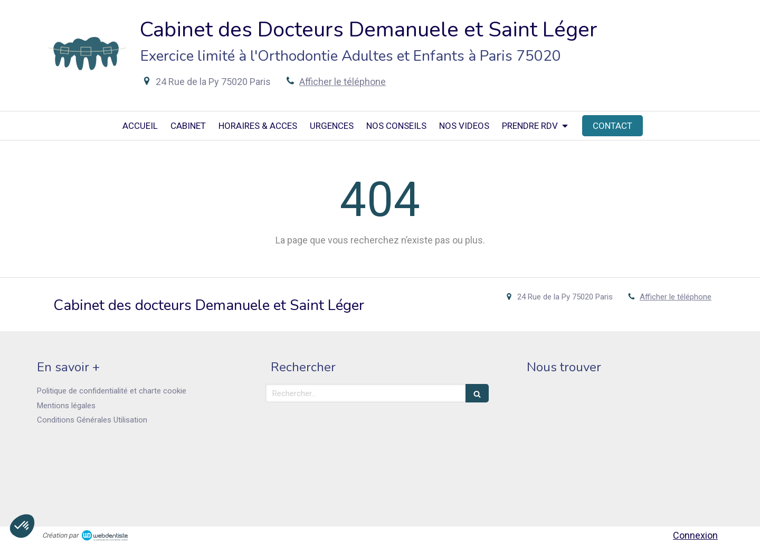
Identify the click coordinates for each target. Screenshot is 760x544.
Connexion (695, 535)
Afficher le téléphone (342, 81)
